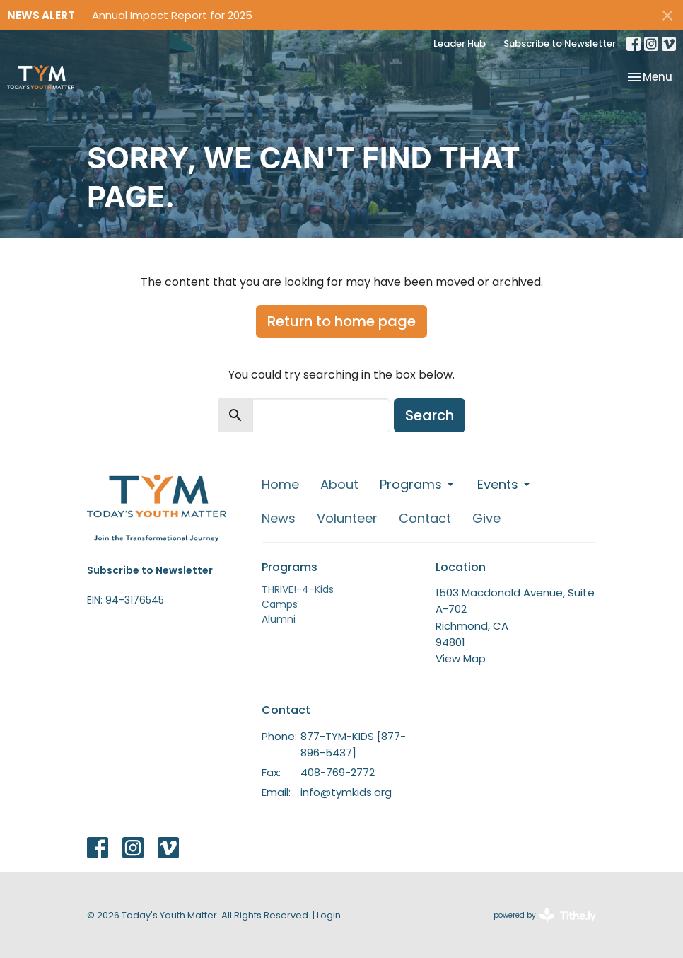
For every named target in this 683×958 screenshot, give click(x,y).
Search (429, 415)
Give (486, 518)
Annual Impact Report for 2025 (172, 15)
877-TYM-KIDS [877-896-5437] (353, 744)
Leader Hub (459, 43)
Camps (280, 604)
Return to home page (341, 321)
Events (504, 484)
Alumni (279, 619)
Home (280, 484)
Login (329, 915)
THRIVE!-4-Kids (298, 589)
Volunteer (347, 518)
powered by (545, 915)
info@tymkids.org (346, 792)
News (279, 518)
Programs (418, 484)
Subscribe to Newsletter (559, 43)
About (339, 484)
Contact (425, 518)
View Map (461, 658)
